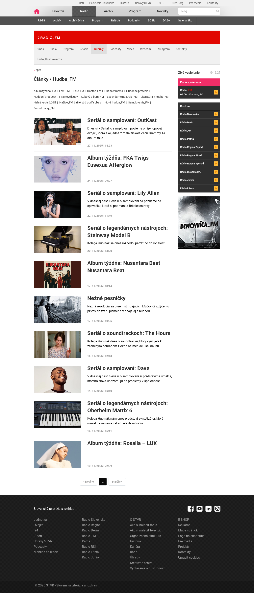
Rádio (84, 11)
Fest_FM (64, 91)
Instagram (163, 49)
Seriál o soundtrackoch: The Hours (128, 333)
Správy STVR (143, 3)
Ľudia (53, 49)
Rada (133, 552)
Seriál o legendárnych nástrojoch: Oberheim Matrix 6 (127, 407)
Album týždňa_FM (45, 91)
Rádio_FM (89, 536)
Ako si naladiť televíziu (146, 530)
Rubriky (99, 49)
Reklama (184, 525)
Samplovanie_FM (138, 102)
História (125, 3)
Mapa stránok (188, 530)
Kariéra (135, 547)
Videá (130, 49)
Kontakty (212, 3)
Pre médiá (195, 3)
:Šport (38, 536)
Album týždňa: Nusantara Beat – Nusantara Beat (126, 266)
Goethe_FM (94, 91)
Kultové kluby (69, 96)
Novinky (162, 11)
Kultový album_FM (92, 96)
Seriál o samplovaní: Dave (118, 368)
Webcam (145, 49)
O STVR (135, 520)
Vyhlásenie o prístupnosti (147, 568)
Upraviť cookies (189, 557)
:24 (36, 530)
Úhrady (135, 557)
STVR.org (178, 3)
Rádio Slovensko (93, 520)
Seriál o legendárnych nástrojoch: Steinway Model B (127, 231)
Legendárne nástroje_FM (122, 96)
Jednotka (40, 520)
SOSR (151, 20)
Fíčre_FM (78, 91)
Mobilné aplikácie (46, 552)
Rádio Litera (90, 552)
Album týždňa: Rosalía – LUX (122, 443)
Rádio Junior (91, 557)
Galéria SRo (185, 20)
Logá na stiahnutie (191, 536)
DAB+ (166, 20)
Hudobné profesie (137, 91)
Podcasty (134, 20)
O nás (40, 49)
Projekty (184, 547)
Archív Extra (76, 20)
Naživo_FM (66, 102)
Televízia (58, 11)
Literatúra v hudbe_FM (154, 96)
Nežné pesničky (106, 298)
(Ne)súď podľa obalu (89, 102)
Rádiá (41, 20)
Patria (86, 541)
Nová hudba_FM (115, 102)
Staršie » (117, 481)
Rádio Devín (90, 530)
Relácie (115, 20)
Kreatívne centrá (141, 563)
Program (97, 20)
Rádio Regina (91, 525)
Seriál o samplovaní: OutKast (122, 120)
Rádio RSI (89, 547)
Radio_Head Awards (49, 59)
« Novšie (88, 481)
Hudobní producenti (46, 96)
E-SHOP (162, 3)
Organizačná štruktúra (145, 536)
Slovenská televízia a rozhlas (54, 509)
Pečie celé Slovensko (102, 3)
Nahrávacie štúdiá (45, 102)
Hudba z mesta (113, 91)
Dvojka (38, 525)
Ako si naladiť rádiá (143, 525)
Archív (57, 20)
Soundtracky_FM (44, 108)
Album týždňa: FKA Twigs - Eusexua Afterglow (119, 161)
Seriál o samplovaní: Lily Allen (123, 193)
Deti (81, 3)
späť (37, 69)
